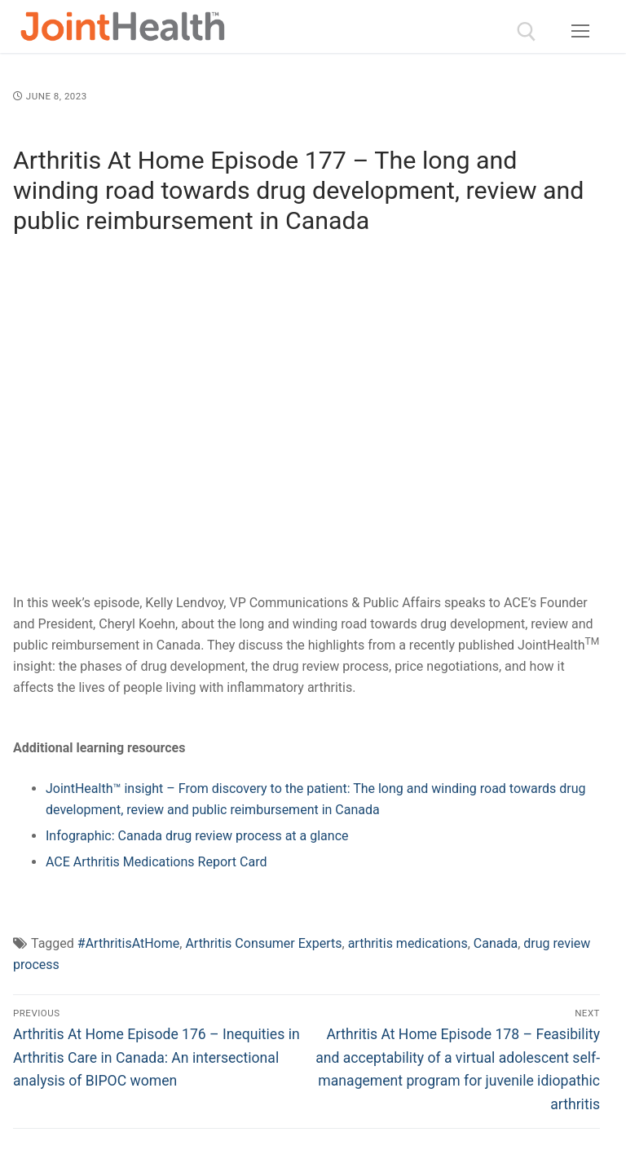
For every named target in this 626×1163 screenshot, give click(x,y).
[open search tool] (526, 32)
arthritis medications (408, 943)
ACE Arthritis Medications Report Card (156, 862)
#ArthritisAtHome (128, 943)
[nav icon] (580, 32)
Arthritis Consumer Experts (263, 943)
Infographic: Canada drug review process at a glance (197, 836)
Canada (496, 943)
